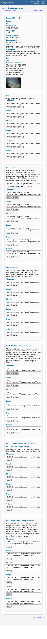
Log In (43, 3)
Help (43, 1)
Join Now (36, 3)
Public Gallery (35, 1)
